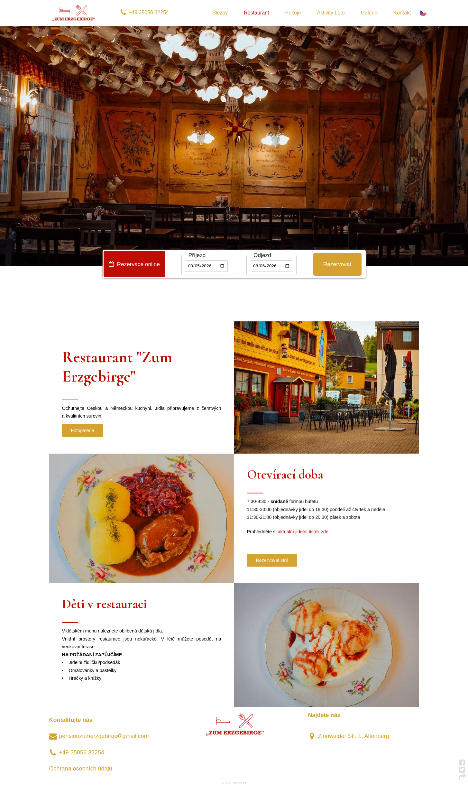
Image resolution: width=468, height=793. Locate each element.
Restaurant (256, 12)
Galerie (369, 12)
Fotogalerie (82, 430)
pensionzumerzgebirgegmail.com (99, 736)
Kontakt (402, 12)
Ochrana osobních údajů (80, 768)
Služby (220, 12)
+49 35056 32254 (144, 12)
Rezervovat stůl (272, 561)
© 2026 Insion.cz (234, 783)
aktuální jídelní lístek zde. (304, 532)
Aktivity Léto (330, 12)
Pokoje (293, 12)
